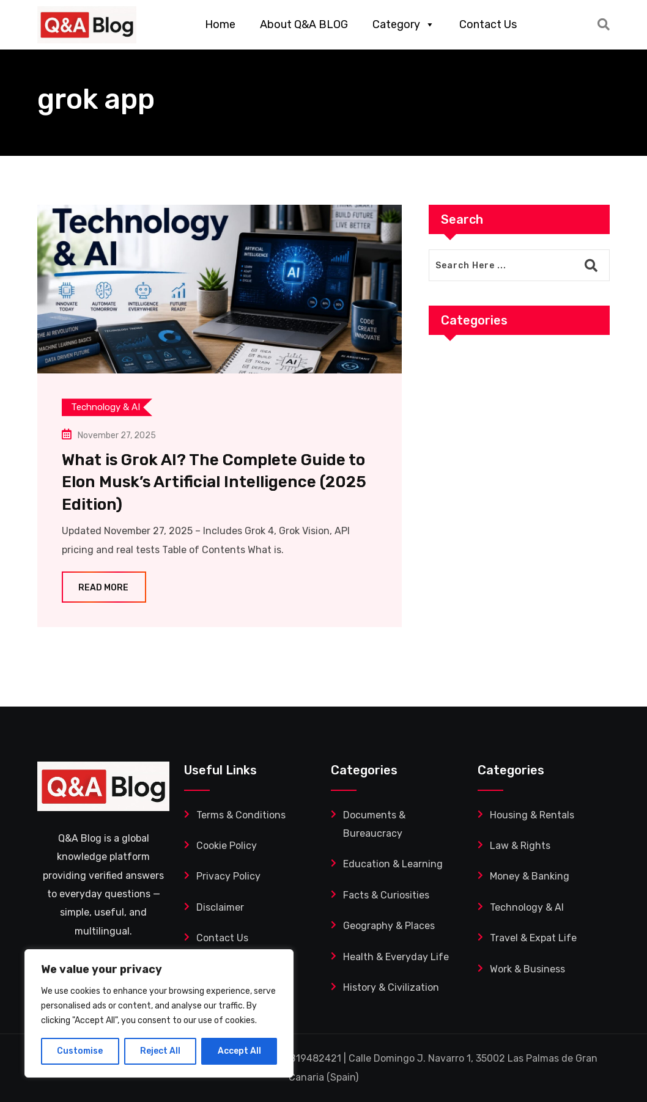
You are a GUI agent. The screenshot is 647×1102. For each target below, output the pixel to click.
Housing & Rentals (532, 815)
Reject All (160, 1051)
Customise (80, 1051)
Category (403, 24)
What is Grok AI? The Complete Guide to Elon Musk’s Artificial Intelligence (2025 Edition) (214, 482)
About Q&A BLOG (304, 24)
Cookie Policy (226, 845)
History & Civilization (391, 987)
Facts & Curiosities (386, 895)
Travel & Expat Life (533, 938)
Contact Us (488, 24)
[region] (159, 1013)
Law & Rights (520, 845)
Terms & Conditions (241, 815)
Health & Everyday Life (396, 957)
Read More (104, 587)
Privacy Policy (228, 876)
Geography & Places (389, 925)
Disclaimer (220, 907)
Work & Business (527, 969)
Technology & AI (527, 907)
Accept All (239, 1051)
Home (220, 24)
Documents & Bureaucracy (374, 824)
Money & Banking (529, 876)
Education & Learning (393, 864)
